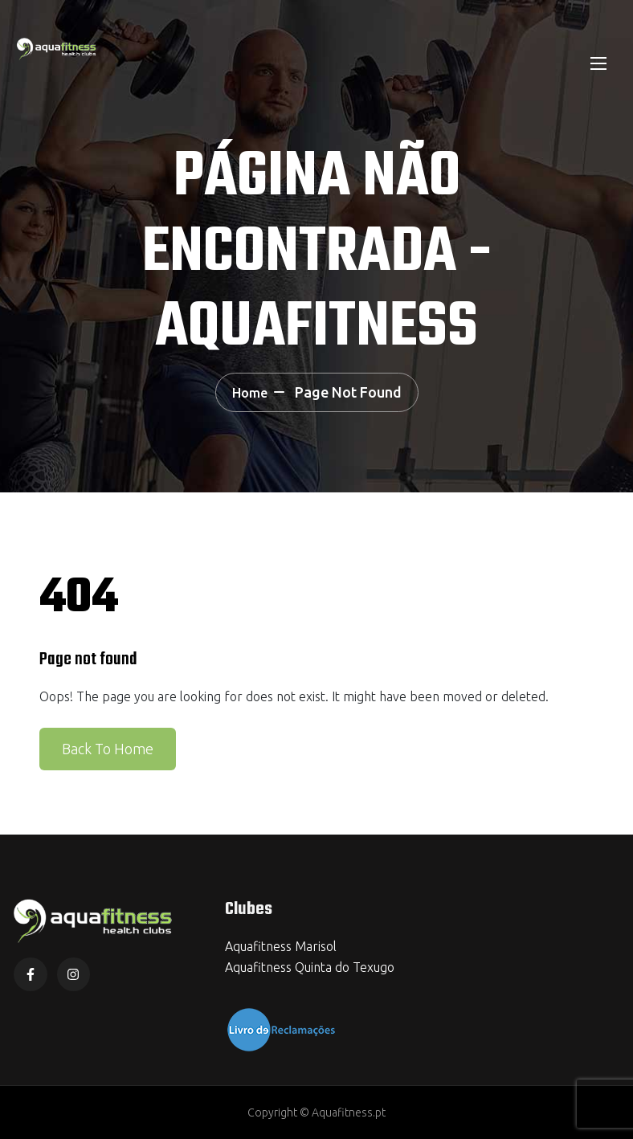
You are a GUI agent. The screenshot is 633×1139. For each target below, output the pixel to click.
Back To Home (107, 749)
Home (249, 393)
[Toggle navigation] (597, 63)
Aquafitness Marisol (281, 946)
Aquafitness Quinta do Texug (306, 967)
